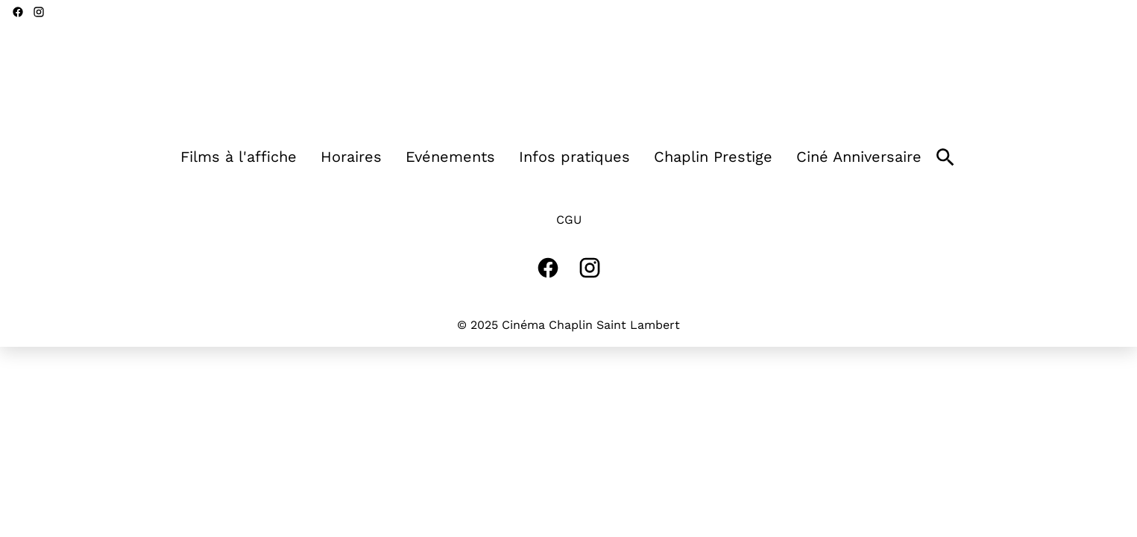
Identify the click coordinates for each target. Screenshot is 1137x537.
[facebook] (18, 12)
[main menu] (551, 157)
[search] (945, 157)
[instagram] (39, 12)
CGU (569, 220)
